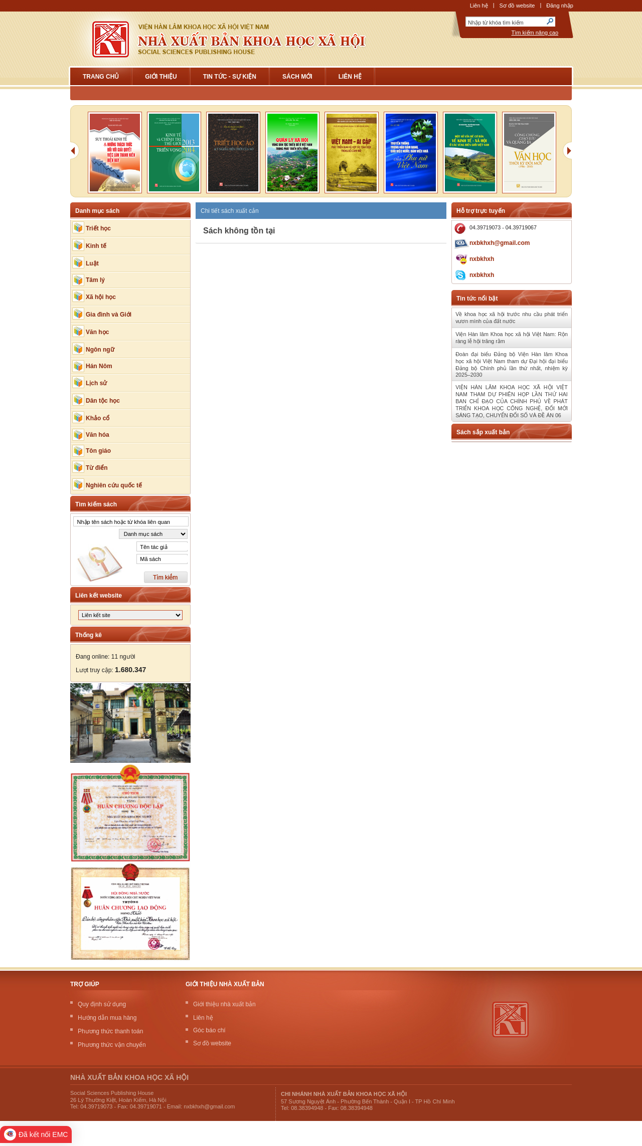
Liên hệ (479, 6)
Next (569, 153)
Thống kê (88, 635)
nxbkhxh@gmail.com (499, 242)
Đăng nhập (559, 6)
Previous (77, 153)
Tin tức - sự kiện (229, 76)
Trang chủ (101, 76)
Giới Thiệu (161, 76)
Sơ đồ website (517, 6)
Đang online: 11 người (105, 656)
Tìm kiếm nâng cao (535, 33)
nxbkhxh (481, 258)
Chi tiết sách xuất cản (230, 210)
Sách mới (297, 76)
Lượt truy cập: (111, 670)
